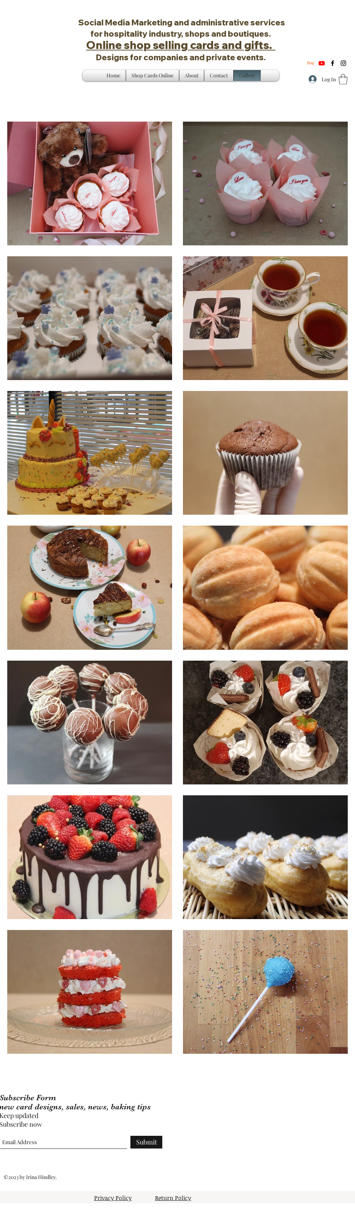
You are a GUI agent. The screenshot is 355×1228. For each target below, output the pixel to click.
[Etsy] (310, 63)
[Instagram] (343, 63)
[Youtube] (321, 63)
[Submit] (146, 1142)
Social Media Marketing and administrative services (181, 22)
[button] (343, 79)
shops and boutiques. (228, 34)
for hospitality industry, (138, 34)
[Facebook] (332, 63)
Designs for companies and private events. (181, 57)
